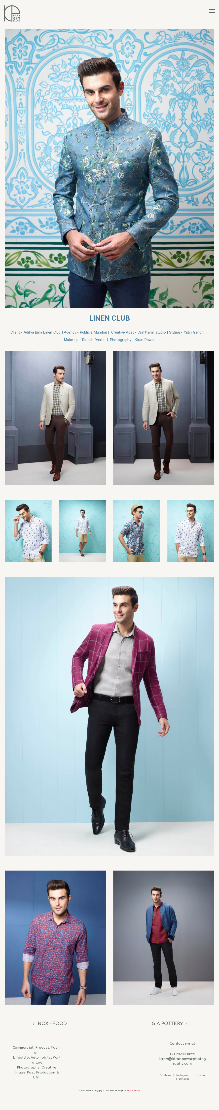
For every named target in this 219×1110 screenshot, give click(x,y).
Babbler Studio (133, 1090)
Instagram (182, 1075)
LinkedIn (199, 1075)
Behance (184, 1079)
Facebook (165, 1075)
